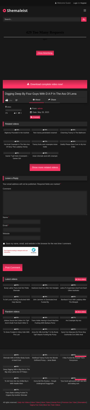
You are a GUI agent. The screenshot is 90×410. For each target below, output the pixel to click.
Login (75, 3)
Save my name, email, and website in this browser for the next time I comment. (38, 244)
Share (52, 100)
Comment (7, 189)
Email (6, 225)
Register (84, 3)
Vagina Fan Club (36, 405)
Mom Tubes (35, 402)
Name (6, 217)
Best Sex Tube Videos (52, 405)
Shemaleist (15, 10)
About (36, 100)
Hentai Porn (56, 402)
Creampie (35, 117)
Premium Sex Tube (69, 402)
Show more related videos (45, 167)
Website (6, 234)
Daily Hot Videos (23, 402)
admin (40, 108)
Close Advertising (45, 53)
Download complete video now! (45, 84)
